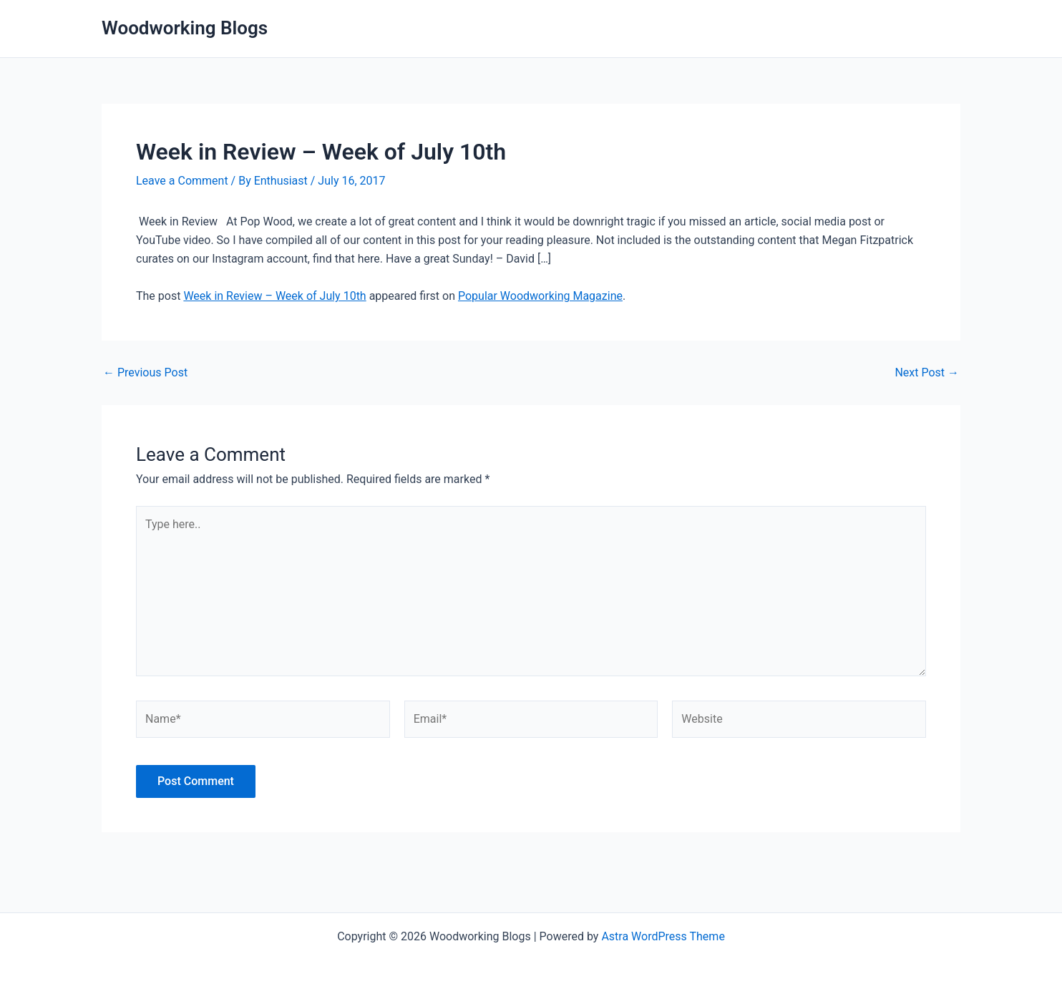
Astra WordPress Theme (662, 936)
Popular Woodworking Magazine (540, 296)
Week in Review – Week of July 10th (274, 296)
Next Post (927, 373)
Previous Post (145, 373)
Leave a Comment (182, 180)
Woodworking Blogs (185, 28)
